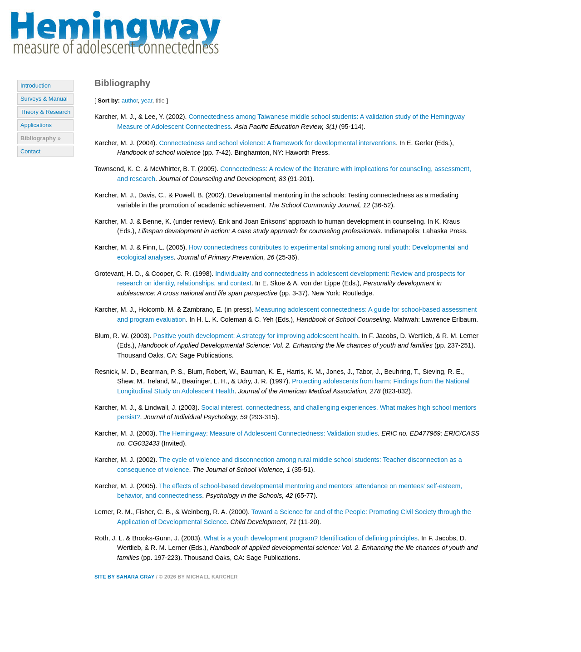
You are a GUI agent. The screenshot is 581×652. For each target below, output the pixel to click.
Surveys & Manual (44, 98)
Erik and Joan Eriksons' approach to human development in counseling (321, 221)
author (130, 100)
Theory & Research (45, 111)
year (146, 100)
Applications (36, 125)
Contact (30, 151)
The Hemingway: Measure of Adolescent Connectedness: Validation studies (268, 433)
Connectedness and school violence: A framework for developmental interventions (277, 143)
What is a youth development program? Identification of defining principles (311, 538)
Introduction (35, 85)
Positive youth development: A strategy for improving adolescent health (255, 335)
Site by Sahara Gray (124, 576)
